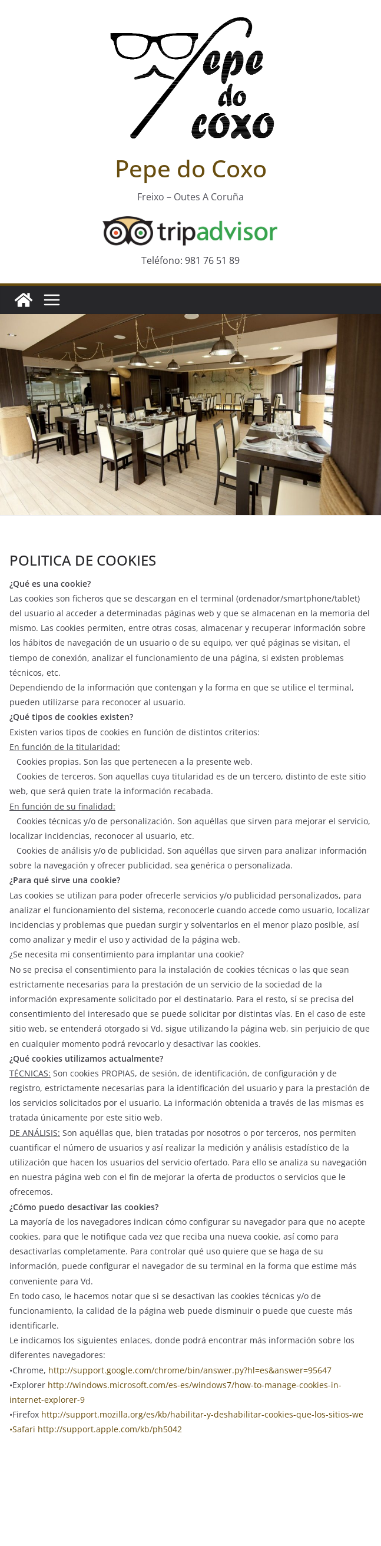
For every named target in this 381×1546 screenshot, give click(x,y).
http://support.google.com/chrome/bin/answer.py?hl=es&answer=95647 (190, 1370)
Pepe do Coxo (191, 168)
